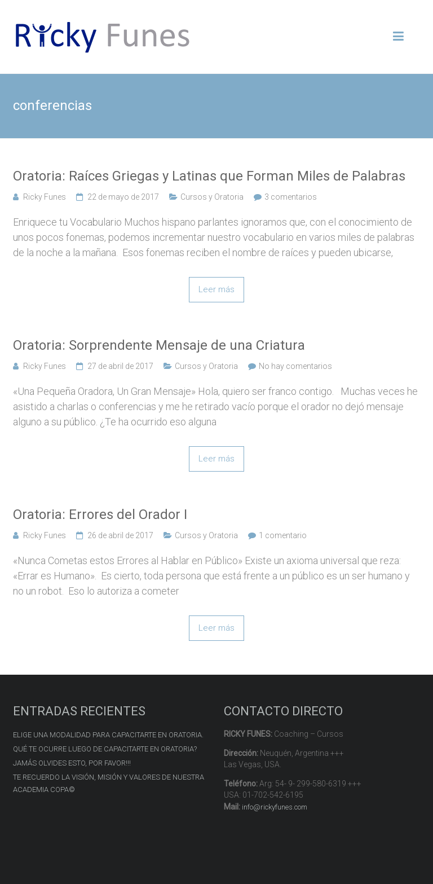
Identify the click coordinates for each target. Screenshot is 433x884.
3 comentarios (290, 196)
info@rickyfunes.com (274, 807)
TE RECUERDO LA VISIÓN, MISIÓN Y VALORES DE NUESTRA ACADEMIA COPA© (108, 783)
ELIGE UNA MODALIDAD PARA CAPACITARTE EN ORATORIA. (108, 735)
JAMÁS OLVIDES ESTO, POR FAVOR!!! (72, 763)
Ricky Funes (44, 196)
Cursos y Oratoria (212, 196)
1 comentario (283, 535)
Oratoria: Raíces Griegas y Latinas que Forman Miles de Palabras (209, 176)
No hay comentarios (295, 366)
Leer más (216, 289)
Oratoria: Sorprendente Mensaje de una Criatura (159, 345)
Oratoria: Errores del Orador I (100, 514)
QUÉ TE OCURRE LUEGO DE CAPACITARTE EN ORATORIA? (105, 749)
